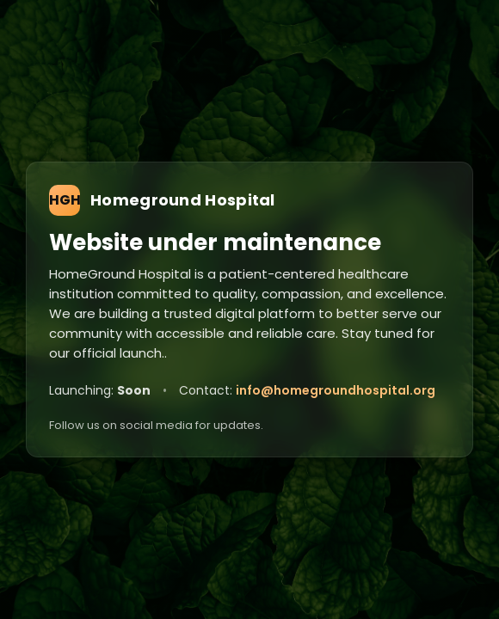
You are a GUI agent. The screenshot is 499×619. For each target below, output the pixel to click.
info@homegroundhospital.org (335, 390)
